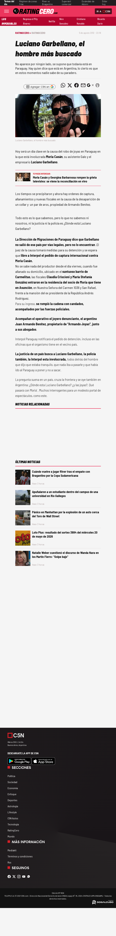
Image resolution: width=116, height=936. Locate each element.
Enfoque (12, 794)
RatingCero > (23, 32)
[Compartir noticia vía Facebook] (76, 85)
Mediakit (12, 850)
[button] (97, 85)
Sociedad (12, 782)
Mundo (11, 836)
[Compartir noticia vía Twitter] (69, 85)
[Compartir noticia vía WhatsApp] (63, 85)
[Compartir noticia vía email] (83, 85)
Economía (13, 788)
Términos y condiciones (20, 856)
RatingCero (38, 32)
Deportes (12, 800)
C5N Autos (13, 818)
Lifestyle (12, 812)
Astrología (13, 806)
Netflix (52, 21)
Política (11, 776)
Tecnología (13, 824)
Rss (9, 862)
